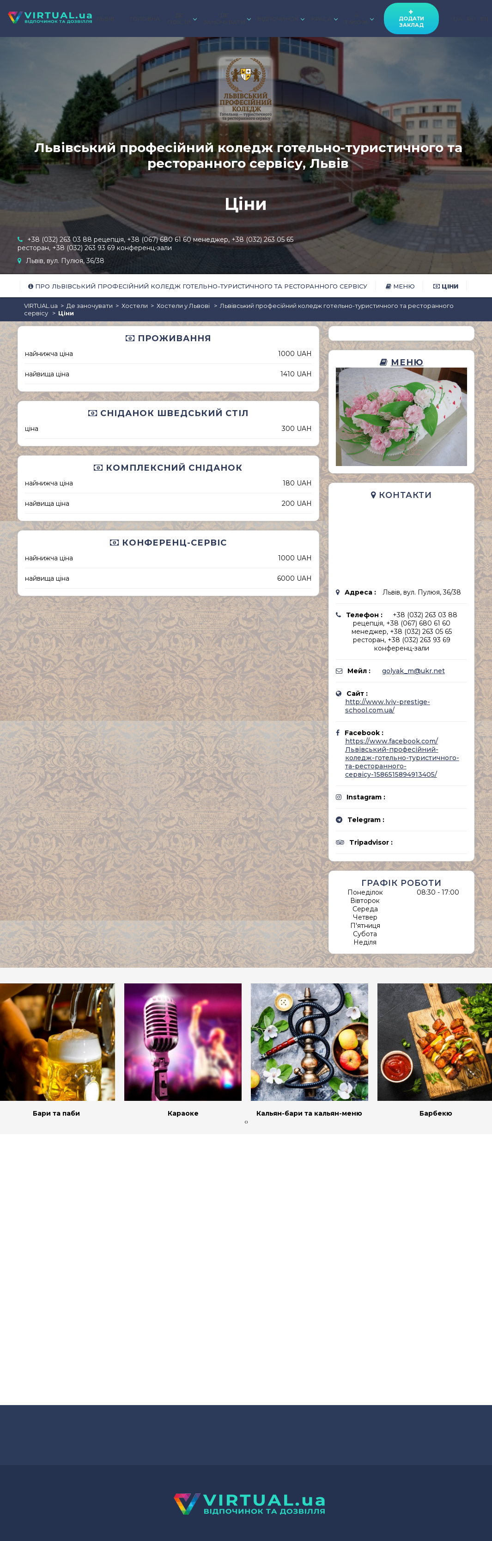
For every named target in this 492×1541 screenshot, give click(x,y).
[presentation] (245, 1121)
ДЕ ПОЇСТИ (182, 18)
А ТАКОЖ (359, 18)
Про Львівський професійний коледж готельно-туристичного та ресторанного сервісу (197, 286)
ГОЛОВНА (145, 18)
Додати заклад (411, 18)
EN (484, 18)
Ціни (445, 286)
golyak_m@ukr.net (413, 671)
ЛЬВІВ (106, 18)
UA (458, 18)
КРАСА (324, 18)
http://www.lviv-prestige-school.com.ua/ (387, 706)
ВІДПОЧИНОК (280, 18)
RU (471, 18)
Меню (400, 286)
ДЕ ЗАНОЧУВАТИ (227, 18)
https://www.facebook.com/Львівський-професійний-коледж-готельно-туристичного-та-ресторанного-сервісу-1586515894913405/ (402, 758)
